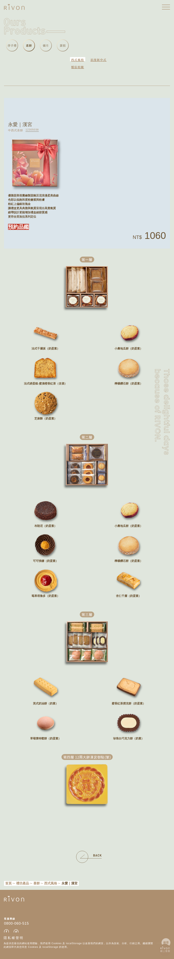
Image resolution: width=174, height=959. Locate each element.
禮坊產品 (22, 883)
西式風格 (77, 60)
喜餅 (36, 883)
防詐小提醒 (18, 945)
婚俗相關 (77, 67)
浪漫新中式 (98, 60)
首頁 (8, 883)
